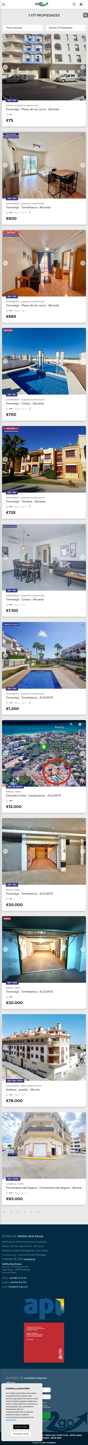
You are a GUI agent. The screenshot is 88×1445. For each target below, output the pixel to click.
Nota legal (76, 1435)
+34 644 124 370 (18, 1282)
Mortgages (40, 1254)
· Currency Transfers (25, 1254)
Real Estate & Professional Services (18, 1241)
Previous (5, 67)
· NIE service (38, 1246)
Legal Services (25, 1246)
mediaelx (51, 1442)
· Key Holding (42, 1250)
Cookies (44, 1438)
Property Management (24, 1250)
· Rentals (14, 1246)
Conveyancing (9, 1254)
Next (83, 67)
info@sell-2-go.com (18, 1286)
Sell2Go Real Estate (41, 4)
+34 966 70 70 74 (17, 1278)
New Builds (41, 1241)
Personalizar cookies (21, 1434)
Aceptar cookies (21, 1427)
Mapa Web (56, 1438)
